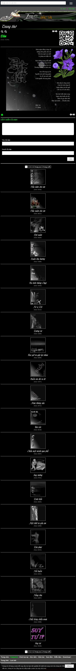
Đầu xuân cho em (38, 210)
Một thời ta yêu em (38, 523)
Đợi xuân (38, 234)
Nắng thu (38, 595)
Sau (56, 31)
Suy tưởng (38, 475)
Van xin (38, 426)
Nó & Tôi (38, 306)
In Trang (2, 114)
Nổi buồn (38, 571)
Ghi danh (63, 8)
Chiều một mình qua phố (38, 451)
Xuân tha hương (38, 258)
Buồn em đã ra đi (38, 378)
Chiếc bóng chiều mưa (38, 619)
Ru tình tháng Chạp (38, 282)
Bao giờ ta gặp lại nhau (38, 354)
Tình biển (38, 499)
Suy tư (38, 643)
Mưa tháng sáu (38, 402)
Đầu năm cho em (38, 186)
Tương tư (38, 330)
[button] (71, 3)
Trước (53, 31)
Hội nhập (72, 8)
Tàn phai (38, 547)
